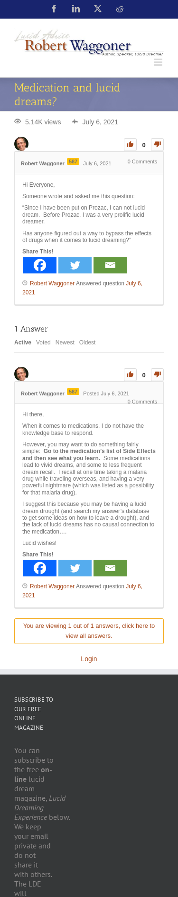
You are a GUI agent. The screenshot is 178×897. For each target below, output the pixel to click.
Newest (65, 342)
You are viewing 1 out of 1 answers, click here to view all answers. (89, 630)
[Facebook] (39, 265)
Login (89, 659)
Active (22, 342)
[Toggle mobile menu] (159, 62)
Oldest (87, 342)
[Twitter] (75, 265)
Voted (43, 342)
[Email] (110, 265)
